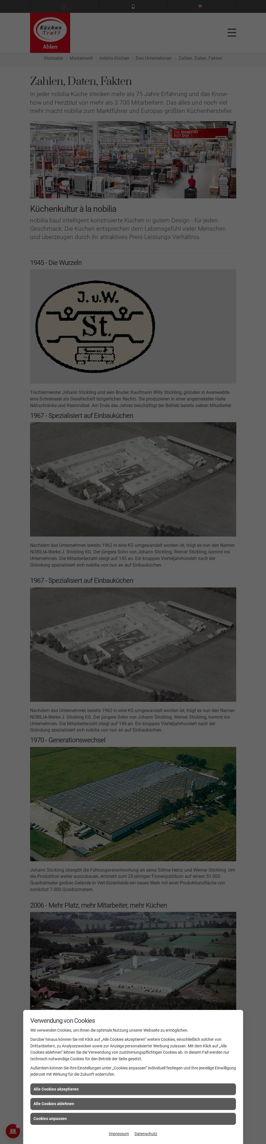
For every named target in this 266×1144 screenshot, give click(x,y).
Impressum (119, 1133)
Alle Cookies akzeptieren (56, 1089)
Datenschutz (146, 1133)
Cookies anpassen (50, 1118)
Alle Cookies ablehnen (54, 1103)
